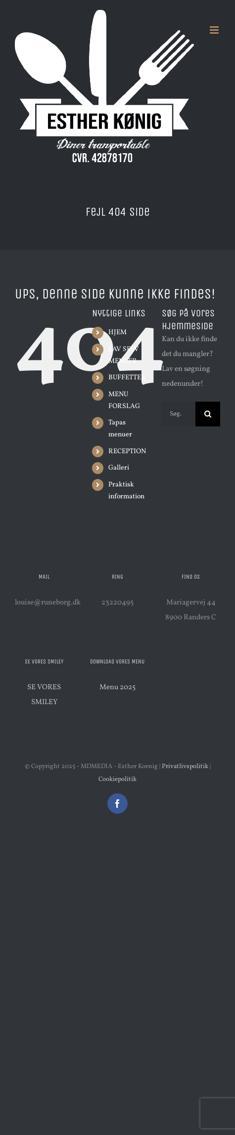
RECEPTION (127, 451)
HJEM (117, 332)
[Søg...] (178, 414)
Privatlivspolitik (185, 766)
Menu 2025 (117, 687)
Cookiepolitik (117, 779)
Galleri (118, 468)
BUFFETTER (127, 377)
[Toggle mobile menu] (215, 30)
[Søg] (207, 414)
